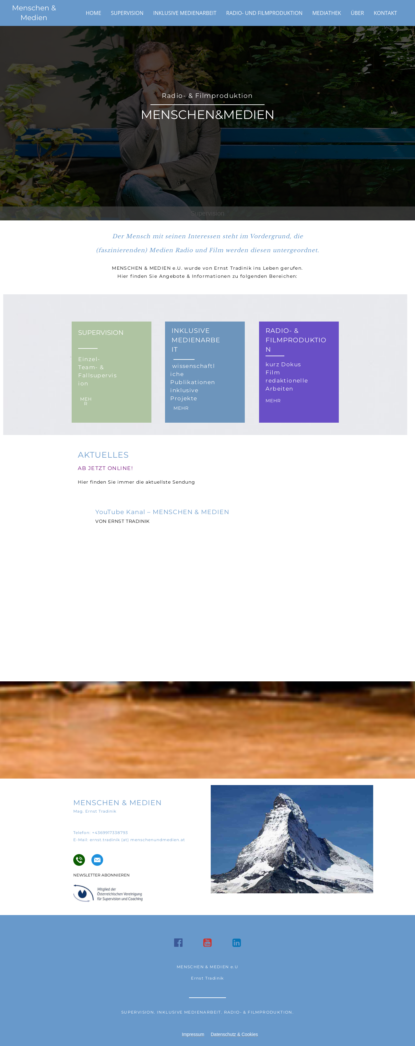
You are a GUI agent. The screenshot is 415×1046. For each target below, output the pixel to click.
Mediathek (326, 13)
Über (357, 13)
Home (93, 13)
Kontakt (385, 13)
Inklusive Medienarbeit (185, 13)
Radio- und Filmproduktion (264, 13)
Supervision (127, 13)
